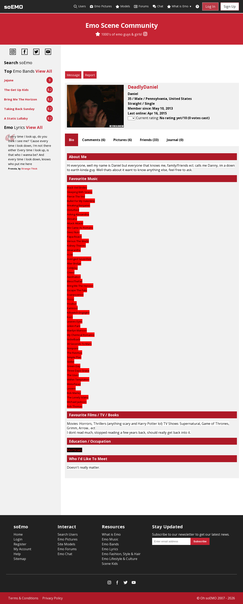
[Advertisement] (152, 59)
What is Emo (179, 6)
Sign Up (230, 6)
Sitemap (20, 559)
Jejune (8, 80)
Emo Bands (110, 544)
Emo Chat (65, 554)
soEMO (13, 7)
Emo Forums (67, 549)
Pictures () (122, 140)
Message (73, 75)
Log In (210, 6)
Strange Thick (29, 168)
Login (18, 539)
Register (20, 544)
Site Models (66, 544)
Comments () (93, 140)
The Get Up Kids (16, 90)
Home (18, 534)
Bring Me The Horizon (20, 99)
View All (43, 71)
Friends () (149, 140)
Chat (157, 6)
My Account (22, 549)
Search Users (68, 534)
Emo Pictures (100, 6)
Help (17, 554)
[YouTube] (48, 52)
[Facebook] (25, 52)
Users (79, 6)
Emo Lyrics (110, 549)
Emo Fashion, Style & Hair (121, 554)
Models (122, 6)
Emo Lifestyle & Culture (119, 559)
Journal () (175, 140)
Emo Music (110, 539)
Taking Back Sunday (19, 109)
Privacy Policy (52, 598)
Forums (141, 6)
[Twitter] (36, 52)
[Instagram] (145, 34)
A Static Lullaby (16, 118)
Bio (71, 140)
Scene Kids (110, 563)
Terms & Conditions (23, 598)
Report (90, 75)
